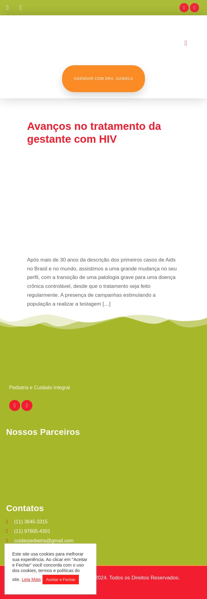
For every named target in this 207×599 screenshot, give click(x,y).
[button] (186, 43)
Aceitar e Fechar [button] (60, 579)
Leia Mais (31, 579)
